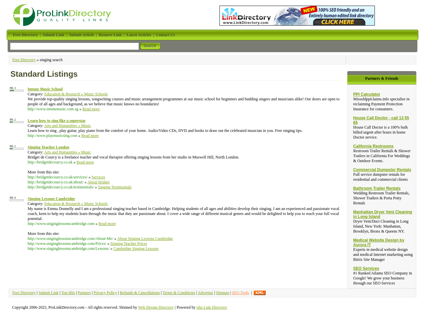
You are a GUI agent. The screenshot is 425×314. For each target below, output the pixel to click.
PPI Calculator (366, 94)
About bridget (98, 182)
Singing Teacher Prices (128, 243)
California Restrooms (373, 146)
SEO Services (366, 268)
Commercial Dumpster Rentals (382, 169)
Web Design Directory (156, 307)
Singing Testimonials (114, 187)
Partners (84, 292)
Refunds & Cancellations (140, 292)
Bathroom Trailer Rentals (377, 188)
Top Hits (68, 292)
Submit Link (48, 292)
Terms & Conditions (179, 292)
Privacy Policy (105, 292)
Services (98, 177)
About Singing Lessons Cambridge (145, 238)
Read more (91, 109)
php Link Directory (212, 307)
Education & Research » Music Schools (76, 94)
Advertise (205, 292)
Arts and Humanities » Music (67, 125)
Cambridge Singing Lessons (136, 248)
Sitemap (222, 292)
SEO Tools (240, 292)
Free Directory (24, 59)
